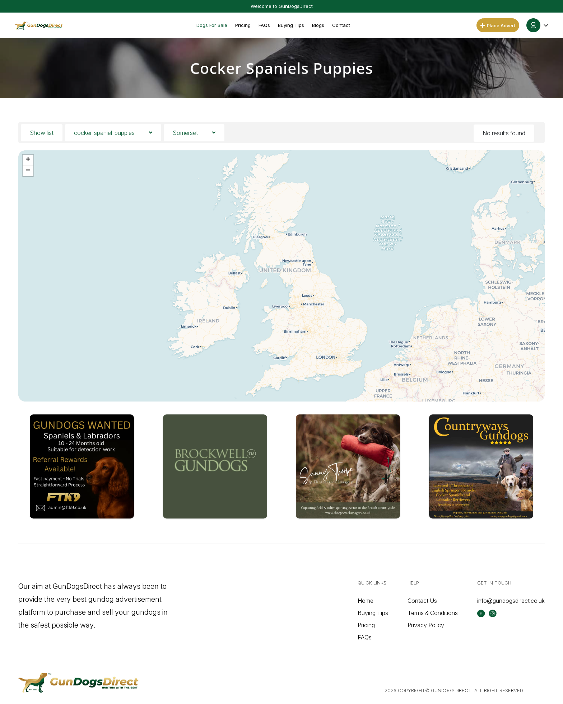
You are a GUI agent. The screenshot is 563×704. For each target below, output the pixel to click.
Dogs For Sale (211, 25)
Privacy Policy (426, 625)
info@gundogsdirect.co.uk (511, 600)
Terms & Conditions (433, 612)
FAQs (264, 25)
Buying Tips (291, 25)
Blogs (318, 25)
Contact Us (422, 600)
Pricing (243, 25)
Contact (341, 25)
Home (365, 600)
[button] (537, 25)
